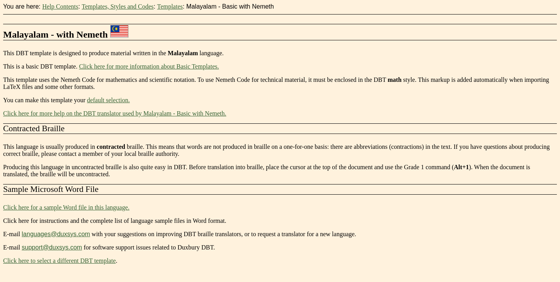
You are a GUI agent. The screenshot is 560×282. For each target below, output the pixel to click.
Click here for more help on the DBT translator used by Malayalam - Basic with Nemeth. (114, 113)
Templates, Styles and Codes (118, 6)
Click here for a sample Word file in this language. (66, 207)
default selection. (108, 100)
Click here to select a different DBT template (59, 260)
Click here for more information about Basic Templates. (149, 66)
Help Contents (60, 6)
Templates (170, 6)
